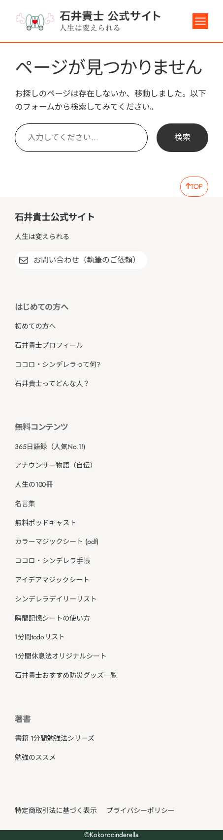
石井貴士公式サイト (55, 217)
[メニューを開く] (200, 21)
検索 (182, 137)
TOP (194, 186)
